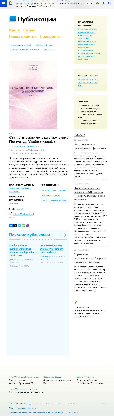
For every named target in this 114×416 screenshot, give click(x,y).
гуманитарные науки (87, 41)
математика (83, 53)
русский (20, 209)
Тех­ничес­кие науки (89, 123)
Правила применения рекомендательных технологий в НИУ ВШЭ (37, 412)
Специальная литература (24, 146)
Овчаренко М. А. (46, 256)
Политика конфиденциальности (22, 408)
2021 (80, 82)
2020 (85, 82)
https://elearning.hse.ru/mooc (23, 389)
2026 (96, 75)
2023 (90, 79)
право (81, 56)
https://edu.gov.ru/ (52, 376)
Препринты (50, 36)
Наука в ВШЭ (49, 49)
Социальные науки (89, 120)
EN (91, 3)
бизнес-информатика (87, 29)
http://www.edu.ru (85, 376)
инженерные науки (86, 44)
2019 (90, 82)
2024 (85, 79)
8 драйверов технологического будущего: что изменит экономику (90, 258)
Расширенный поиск (44, 45)
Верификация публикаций (21, 45)
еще (80, 85)
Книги (14, 30)
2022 (96, 79)
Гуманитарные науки (90, 105)
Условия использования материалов (61, 404)
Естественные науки (90, 108)
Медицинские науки (90, 111)
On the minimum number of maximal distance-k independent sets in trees (22, 250)
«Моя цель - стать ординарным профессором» (90, 146)
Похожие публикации (29, 234)
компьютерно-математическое (85, 48)
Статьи (29, 30)
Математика (14, 188)
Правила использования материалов (25, 49)
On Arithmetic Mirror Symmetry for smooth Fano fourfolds (51, 249)
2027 (90, 75)
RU (88, 3)
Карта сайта (72, 412)
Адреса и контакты (36, 404)
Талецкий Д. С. (16, 260)
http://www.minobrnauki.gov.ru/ (24, 376)
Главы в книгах (23, 36)
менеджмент (95, 53)
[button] (21, 239)
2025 (80, 79)
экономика (83, 59)
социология (89, 56)
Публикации (36, 19)
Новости (79, 134)
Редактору (103, 403)
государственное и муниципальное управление (86, 35)
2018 (96, 82)
